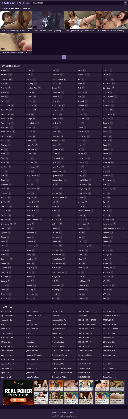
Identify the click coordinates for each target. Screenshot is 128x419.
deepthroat (32, 180)
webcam (108, 272)
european (31, 232)
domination (32, 210)
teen (106, 144)
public (82, 171)
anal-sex (6, 87)
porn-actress (84, 158)
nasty (82, 70)
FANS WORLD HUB (85, 364)
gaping (30, 298)
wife (106, 294)
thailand (108, 175)
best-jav (6, 197)
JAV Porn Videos (109, 368)
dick (30, 184)
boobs (5, 285)
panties (82, 114)
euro (30, 228)
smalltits (83, 289)
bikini (4, 241)
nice (81, 79)
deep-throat (33, 175)
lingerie (57, 245)
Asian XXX (4, 324)
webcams (108, 276)
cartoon (31, 79)
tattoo (107, 136)
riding (82, 215)
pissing (82, 153)
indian (56, 153)
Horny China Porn (7, 359)
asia (4, 96)
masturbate (58, 254)
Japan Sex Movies (32, 329)
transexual (108, 219)
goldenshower (59, 79)
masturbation (59, 263)
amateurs (6, 79)
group (56, 87)
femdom (31, 259)
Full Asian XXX (57, 316)
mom (56, 298)
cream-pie (32, 144)
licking (56, 241)
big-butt (6, 210)
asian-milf (6, 109)
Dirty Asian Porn (109, 351)
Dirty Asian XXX (108, 342)
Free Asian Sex (6, 368)
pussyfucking (84, 184)
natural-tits (84, 74)
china (30, 92)
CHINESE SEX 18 (58, 359)
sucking (108, 123)
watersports (109, 267)
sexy (81, 237)
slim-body (83, 267)
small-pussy (84, 280)
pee (81, 123)
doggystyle (32, 206)
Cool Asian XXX (108, 359)
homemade (58, 140)
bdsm (5, 180)
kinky (55, 206)
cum (30, 158)
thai (106, 171)
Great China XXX (32, 337)
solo (81, 294)
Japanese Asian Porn (8, 364)
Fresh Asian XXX (84, 359)
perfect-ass (83, 131)
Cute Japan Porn (109, 355)
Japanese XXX (57, 333)
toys (106, 206)
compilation (32, 123)
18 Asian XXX (5, 342)
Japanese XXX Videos (34, 355)
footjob (30, 276)
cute (30, 171)
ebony (30, 215)
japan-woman (59, 171)
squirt (107, 74)
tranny (107, 210)
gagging (31, 289)
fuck (30, 280)
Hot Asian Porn (32, 359)
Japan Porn (5, 373)
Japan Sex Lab (6, 377)
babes (5, 162)
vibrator (108, 250)
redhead (82, 201)
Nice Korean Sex (7, 337)
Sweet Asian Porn (109, 377)
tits (106, 197)
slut (81, 272)
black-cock (7, 259)
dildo (30, 193)
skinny (82, 259)
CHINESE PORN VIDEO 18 (61, 351)
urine (106, 245)
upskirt (107, 241)
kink (55, 201)
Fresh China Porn (58, 346)
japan (56, 162)
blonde (5, 263)
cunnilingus (32, 166)
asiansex (6, 144)
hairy (56, 101)
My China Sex (6, 311)
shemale (83, 250)
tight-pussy (109, 188)
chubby (31, 101)
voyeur (107, 263)
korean (56, 219)
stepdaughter (109, 96)
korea (56, 215)
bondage (6, 276)
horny (56, 144)
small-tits (83, 285)
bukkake (6, 298)
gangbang (32, 294)
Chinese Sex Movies (59, 355)
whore (107, 289)
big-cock (6, 215)
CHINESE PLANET (84, 346)
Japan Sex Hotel (32, 351)
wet (106, 280)
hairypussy (57, 109)
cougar (30, 131)
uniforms (108, 237)
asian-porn (7, 118)
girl (55, 70)
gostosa (56, 83)
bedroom (6, 193)
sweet (107, 127)
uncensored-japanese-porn (113, 228)
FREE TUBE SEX (108, 311)
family (30, 254)
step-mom (109, 83)
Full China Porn (32, 311)
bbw (4, 175)
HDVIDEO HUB (32, 346)
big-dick (6, 219)
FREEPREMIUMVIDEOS (111, 316)
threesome (109, 180)
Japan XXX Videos (84, 368)
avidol (5, 153)
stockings (108, 105)
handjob (57, 114)
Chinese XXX (82, 316)
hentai (56, 131)
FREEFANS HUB (108, 320)
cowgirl (31, 140)
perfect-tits (84, 136)
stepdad (107, 92)
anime (5, 92)
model (56, 294)
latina (56, 228)
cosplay (30, 127)
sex (81, 232)
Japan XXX (30, 320)
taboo (107, 131)
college (30, 118)
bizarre (5, 250)
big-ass (5, 201)
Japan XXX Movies (109, 364)
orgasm (82, 92)
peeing (82, 127)
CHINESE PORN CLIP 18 (86, 329)
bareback (6, 166)
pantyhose (83, 118)
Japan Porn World (7, 355)
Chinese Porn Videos (59, 377)
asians (5, 140)
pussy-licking (85, 180)
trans (107, 215)
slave (81, 263)
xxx (106, 298)
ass (4, 149)
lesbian (57, 232)
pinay (81, 144)
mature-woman (59, 272)
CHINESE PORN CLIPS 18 (87, 320)
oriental (83, 101)
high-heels (57, 136)
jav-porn (57, 193)
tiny (106, 193)
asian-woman (8, 131)
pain (81, 109)
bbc (4, 171)
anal (4, 83)
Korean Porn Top (7, 346)
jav (55, 184)
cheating (31, 83)
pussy (82, 175)
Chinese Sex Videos (85, 351)
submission (109, 114)
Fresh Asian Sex (58, 342)
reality (82, 197)
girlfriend (57, 74)
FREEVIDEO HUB (84, 377)
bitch (4, 245)
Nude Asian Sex (6, 320)
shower (82, 254)
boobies (5, 280)
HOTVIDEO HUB (58, 311)
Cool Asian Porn (7, 351)
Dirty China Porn (109, 337)
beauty (5, 188)
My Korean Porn (7, 316)
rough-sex (83, 223)
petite (82, 140)
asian (5, 101)
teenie (107, 153)
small (82, 276)
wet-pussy (109, 285)
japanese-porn (59, 180)
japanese (57, 175)
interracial (58, 158)
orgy (81, 96)
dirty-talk (31, 197)
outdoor (83, 105)
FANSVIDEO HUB (109, 324)
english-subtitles (34, 219)
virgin (107, 259)
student (108, 109)
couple (31, 136)
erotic (30, 223)
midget (56, 276)
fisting (30, 272)
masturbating (58, 259)
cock (30, 114)
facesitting (32, 245)
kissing (56, 210)
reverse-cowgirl (85, 210)
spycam (107, 70)
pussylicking (84, 188)
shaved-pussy (85, 245)
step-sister (108, 87)
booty (5, 289)
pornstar (83, 162)
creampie (32, 149)
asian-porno (7, 123)
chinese (31, 96)
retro (81, 206)
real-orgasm (84, 193)
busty (30, 70)
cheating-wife (33, 87)
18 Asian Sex (5, 329)
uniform (108, 232)
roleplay (82, 219)
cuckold (31, 153)
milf (55, 280)
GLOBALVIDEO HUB (33, 316)
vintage (107, 254)
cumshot (31, 162)
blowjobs (6, 272)
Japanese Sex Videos (59, 329)
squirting (108, 79)
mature (56, 267)
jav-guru (57, 188)
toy (106, 201)
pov (81, 166)
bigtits (5, 237)
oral (81, 87)
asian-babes (7, 105)
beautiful (6, 184)
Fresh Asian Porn (84, 373)
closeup (31, 109)
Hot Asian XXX (31, 364)
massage (57, 250)
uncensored (109, 223)
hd (55, 127)
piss (81, 149)
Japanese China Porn (60, 320)
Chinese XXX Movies (85, 355)
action (5, 70)
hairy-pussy (58, 105)
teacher (107, 140)
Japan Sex (30, 342)
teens (107, 158)
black (5, 254)
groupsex (57, 96)
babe (4, 158)
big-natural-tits (8, 223)
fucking (31, 285)
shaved (82, 241)
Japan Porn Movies (59, 324)
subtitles (108, 118)
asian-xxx (6, 136)
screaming (83, 228)
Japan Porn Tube (32, 377)
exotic (30, 237)
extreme (31, 241)
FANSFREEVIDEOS (109, 333)
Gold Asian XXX (32, 324)
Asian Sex (30, 333)
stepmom (108, 101)
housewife (58, 149)
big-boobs (6, 206)
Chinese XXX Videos (110, 329)
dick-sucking (33, 188)
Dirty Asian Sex (108, 346)
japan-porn (58, 166)
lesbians (57, 237)
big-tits (6, 228)
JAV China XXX (108, 373)
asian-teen (7, 127)
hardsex (56, 123)
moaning (57, 289)
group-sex (58, 92)
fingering (31, 267)
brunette (6, 294)
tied (106, 184)
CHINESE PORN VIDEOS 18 (62, 368)
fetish (30, 263)
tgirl (106, 166)
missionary (58, 285)
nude (81, 83)
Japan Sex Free (31, 368)
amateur (6, 74)
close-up (31, 105)
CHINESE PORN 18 (84, 337)
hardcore (57, 118)
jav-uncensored (60, 197)
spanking (83, 298)
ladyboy (57, 223)
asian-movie (7, 114)
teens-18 (108, 162)
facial (30, 250)
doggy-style (32, 201)
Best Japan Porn (7, 333)
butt (30, 74)
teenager (108, 149)
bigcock (5, 232)
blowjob (6, 267)
